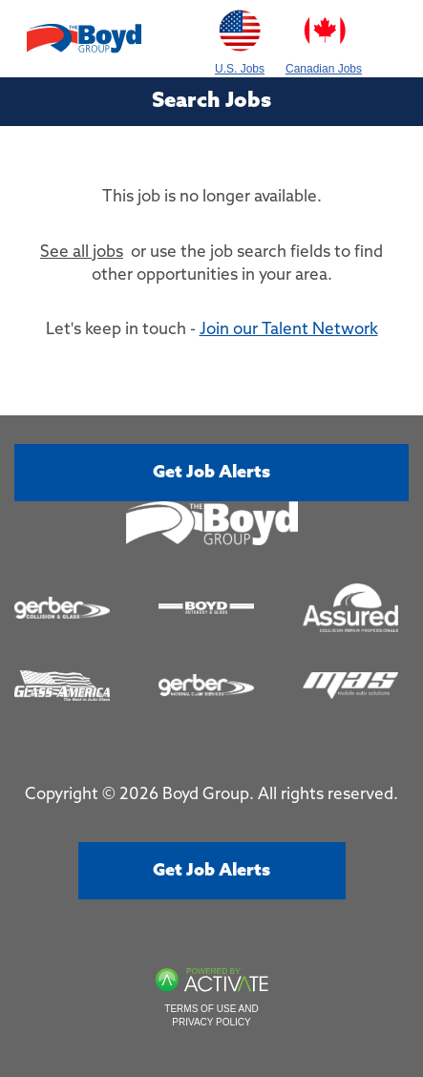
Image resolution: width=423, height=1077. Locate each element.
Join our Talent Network (289, 330)
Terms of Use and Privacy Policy (211, 1015)
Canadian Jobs (324, 37)
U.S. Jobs (239, 37)
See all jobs (81, 253)
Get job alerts (211, 472)
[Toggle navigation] (392, 38)
